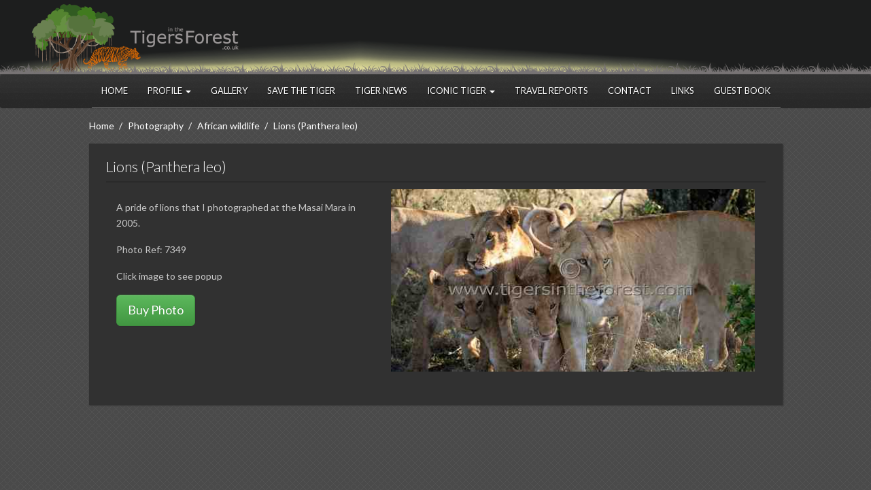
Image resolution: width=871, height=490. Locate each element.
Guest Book (742, 90)
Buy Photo (156, 309)
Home (114, 90)
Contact (629, 90)
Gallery (229, 90)
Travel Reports (551, 90)
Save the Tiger (301, 90)
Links (682, 90)
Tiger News (381, 90)
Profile (169, 90)
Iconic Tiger (461, 90)
